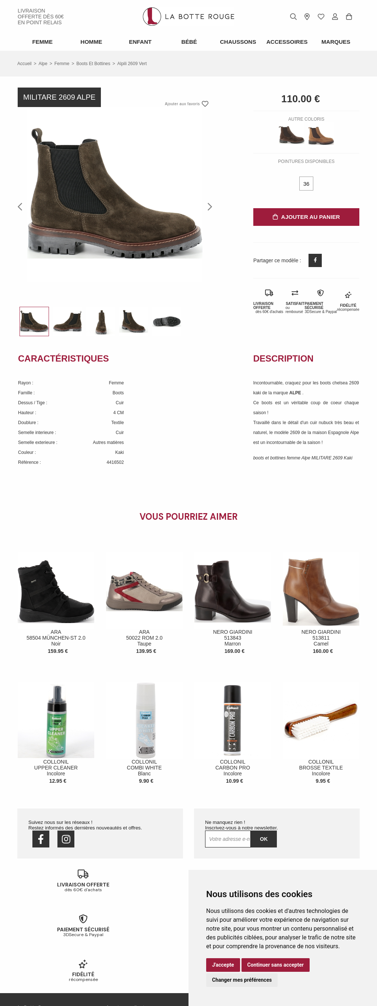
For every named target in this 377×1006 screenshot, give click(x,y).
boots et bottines (93, 62)
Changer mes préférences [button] (242, 980)
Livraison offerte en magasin (134, 941)
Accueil (24, 62)
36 (306, 183)
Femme (41, 42)
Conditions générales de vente (47, 960)
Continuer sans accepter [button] (275, 965)
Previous (22, 205)
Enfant (139, 42)
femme (62, 62)
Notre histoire (31, 931)
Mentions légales (34, 970)
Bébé (189, 42)
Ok (264, 838)
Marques (335, 42)
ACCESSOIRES (286, 42)
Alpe (43, 62)
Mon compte (118, 960)
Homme (91, 42)
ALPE (295, 392)
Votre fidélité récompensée (132, 950)
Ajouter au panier (306, 216)
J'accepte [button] (223, 965)
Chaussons (237, 42)
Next (207, 205)
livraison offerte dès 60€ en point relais (41, 16)
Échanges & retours (125, 931)
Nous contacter (32, 950)
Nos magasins (32, 941)
